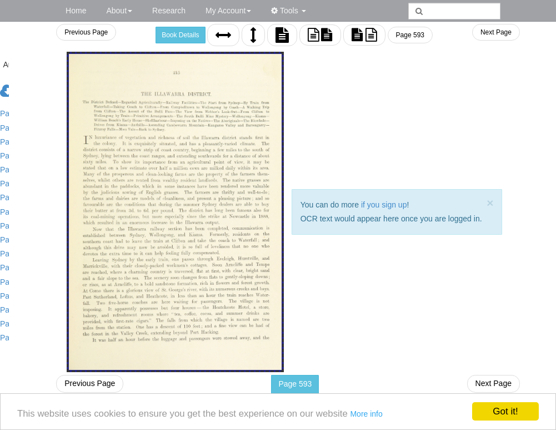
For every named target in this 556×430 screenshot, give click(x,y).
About (119, 10)
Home (76, 10)
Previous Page (80, 32)
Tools (288, 10)
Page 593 (407, 35)
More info (370, 413)
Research (169, 10)
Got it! (505, 411)
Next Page (496, 32)
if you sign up (381, 204)
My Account (228, 10)
